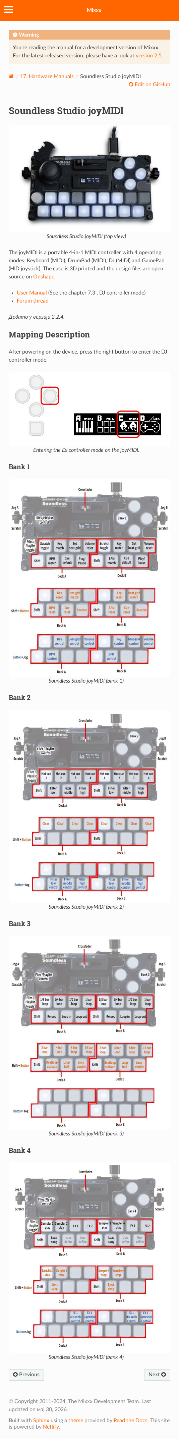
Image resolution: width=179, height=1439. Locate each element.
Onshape (43, 276)
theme (75, 1420)
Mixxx (94, 10)
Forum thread (33, 301)
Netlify (51, 1427)
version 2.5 (149, 55)
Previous (26, 1374)
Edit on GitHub (151, 84)
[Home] (11, 76)
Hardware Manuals (47, 76)
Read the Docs (130, 1420)
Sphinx (41, 1420)
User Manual (32, 293)
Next (157, 1374)
